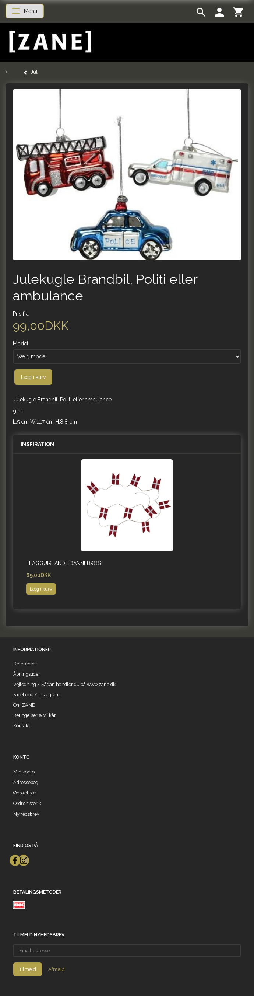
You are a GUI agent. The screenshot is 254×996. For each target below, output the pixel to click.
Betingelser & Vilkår (34, 715)
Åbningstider (26, 674)
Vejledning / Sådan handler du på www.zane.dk (64, 684)
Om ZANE (24, 705)
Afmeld (56, 969)
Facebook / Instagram (36, 694)
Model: (21, 343)
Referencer (25, 663)
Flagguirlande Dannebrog (64, 563)
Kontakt (21, 725)
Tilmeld (27, 969)
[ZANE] (50, 41)
